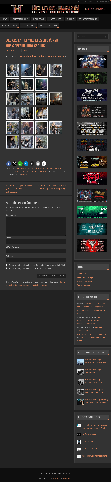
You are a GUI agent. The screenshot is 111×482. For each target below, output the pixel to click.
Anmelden (81, 273)
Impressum (82, 2)
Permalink (25, 174)
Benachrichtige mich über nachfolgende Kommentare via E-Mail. (37, 265)
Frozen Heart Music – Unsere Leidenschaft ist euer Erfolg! (94, 426)
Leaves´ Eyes (20, 171)
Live (27, 171)
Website (9, 256)
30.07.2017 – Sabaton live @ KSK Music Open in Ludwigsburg (52, 187)
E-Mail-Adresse (12, 247)
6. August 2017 (13, 51)
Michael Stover (83, 310)
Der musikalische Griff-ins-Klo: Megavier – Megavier (88, 320)
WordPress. (67, 479)
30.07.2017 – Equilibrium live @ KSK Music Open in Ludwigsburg (19, 188)
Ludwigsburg (34, 171)
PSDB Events (87, 441)
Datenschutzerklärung (99, 2)
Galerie (26, 51)
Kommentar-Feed (84, 281)
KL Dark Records (89, 434)
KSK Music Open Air (54, 168)
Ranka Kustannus (89, 448)
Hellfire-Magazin (40, 168)
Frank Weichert (24, 56)
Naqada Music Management (94, 456)
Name (8, 237)
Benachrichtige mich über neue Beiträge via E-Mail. (31, 268)
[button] (8, 163)
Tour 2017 (43, 171)
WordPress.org (83, 285)
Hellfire (30, 168)
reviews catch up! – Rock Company (92, 334)
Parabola (57, 479)
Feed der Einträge (85, 277)
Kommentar (11, 215)
